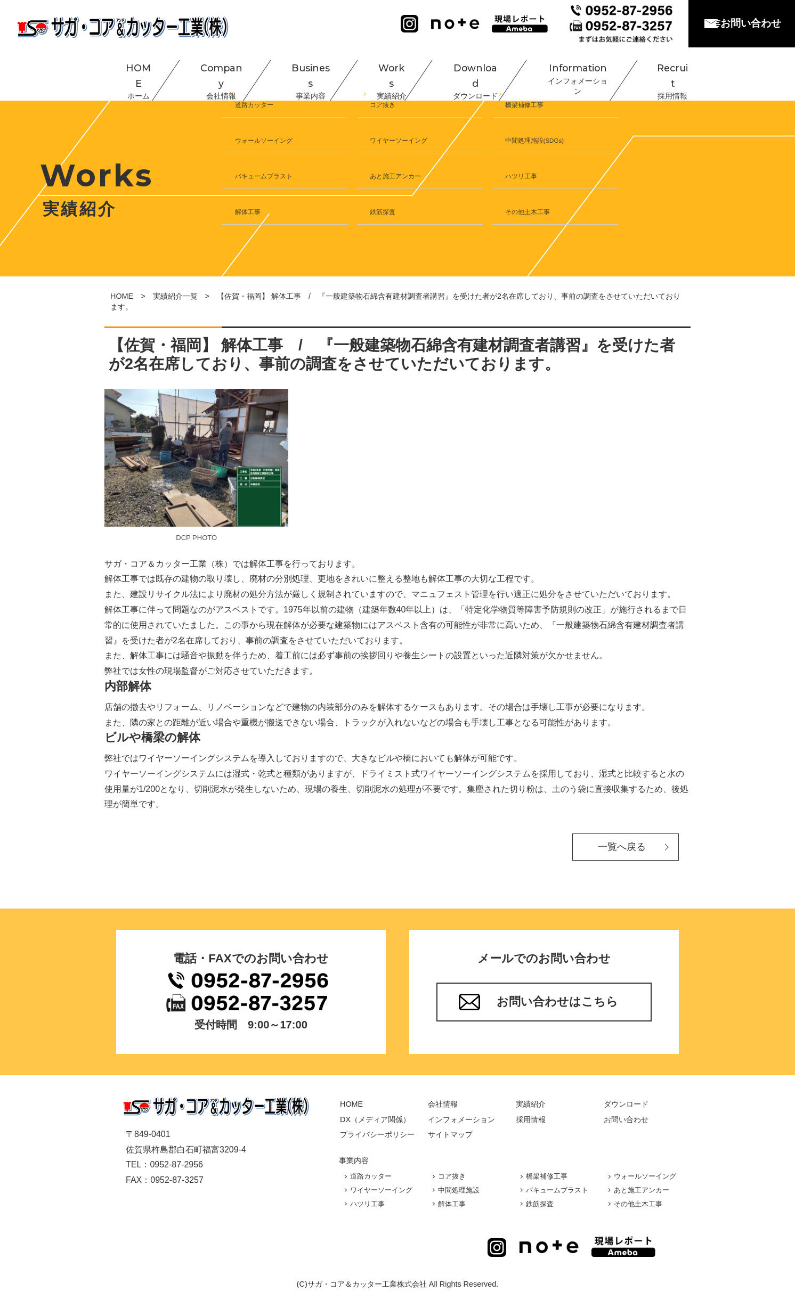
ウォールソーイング (645, 1176)
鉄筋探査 (540, 1204)
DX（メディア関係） (375, 1119)
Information (564, 74)
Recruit (658, 74)
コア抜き (452, 1176)
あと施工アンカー (641, 1190)
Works (379, 74)
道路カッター (371, 1176)
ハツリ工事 (367, 1204)
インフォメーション (461, 1119)
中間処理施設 (459, 1190)
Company (208, 74)
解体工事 (452, 1204)
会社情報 (443, 1104)
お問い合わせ (750, 23)
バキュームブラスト (557, 1190)
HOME (127, 74)
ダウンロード (626, 1104)
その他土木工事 (638, 1204)
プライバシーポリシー (377, 1134)
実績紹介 (531, 1104)
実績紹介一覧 (175, 296)
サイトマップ (450, 1134)
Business (297, 74)
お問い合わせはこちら (557, 1001)
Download (462, 74)
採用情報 (531, 1119)
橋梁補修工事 (546, 1176)
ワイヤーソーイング (381, 1190)
